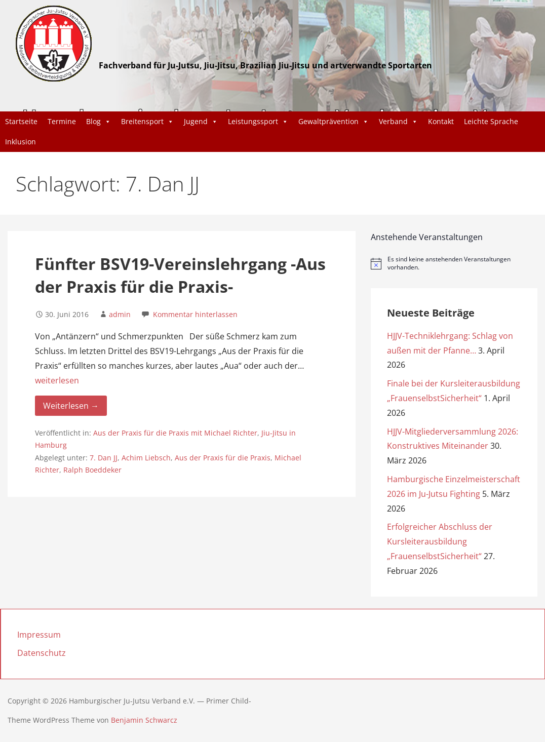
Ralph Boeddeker (92, 470)
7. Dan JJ (104, 457)
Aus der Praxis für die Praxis (222, 457)
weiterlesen (57, 380)
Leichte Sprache (491, 121)
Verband (398, 121)
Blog (98, 121)
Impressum (39, 634)
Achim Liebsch (146, 457)
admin (120, 314)
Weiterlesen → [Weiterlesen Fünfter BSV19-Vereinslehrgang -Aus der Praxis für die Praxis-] (71, 405)
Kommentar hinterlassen (195, 314)
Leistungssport (258, 121)
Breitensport (147, 121)
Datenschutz (41, 652)
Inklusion (20, 141)
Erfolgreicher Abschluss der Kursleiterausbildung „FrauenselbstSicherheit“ (439, 541)
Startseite (21, 121)
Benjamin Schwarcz (144, 720)
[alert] (454, 263)
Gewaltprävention (333, 121)
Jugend (201, 121)
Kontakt (441, 121)
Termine (62, 121)
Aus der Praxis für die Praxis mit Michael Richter (175, 433)
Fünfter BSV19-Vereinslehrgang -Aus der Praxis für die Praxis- (180, 275)
